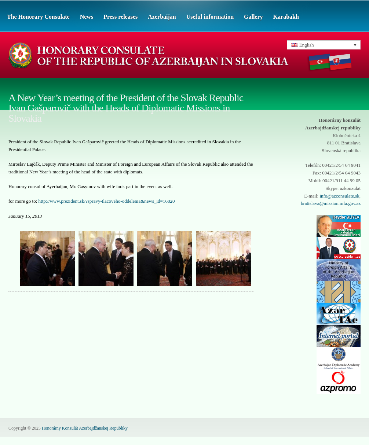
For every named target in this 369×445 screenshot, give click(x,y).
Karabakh (286, 17)
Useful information (210, 17)
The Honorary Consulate (38, 17)
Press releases (120, 17)
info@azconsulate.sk (339, 196)
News (86, 17)
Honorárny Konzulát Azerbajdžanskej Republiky (85, 428)
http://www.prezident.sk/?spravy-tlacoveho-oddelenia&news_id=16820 (107, 201)
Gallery (253, 17)
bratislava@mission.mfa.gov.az (331, 203)
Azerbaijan (162, 17)
